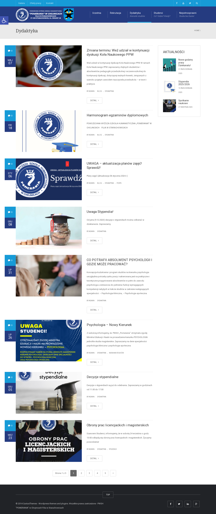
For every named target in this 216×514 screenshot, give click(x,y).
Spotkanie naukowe (183, 102)
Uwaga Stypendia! (100, 212)
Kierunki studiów (116, 353)
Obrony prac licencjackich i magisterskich (118, 425)
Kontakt (49, 3)
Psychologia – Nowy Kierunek (109, 325)
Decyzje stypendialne (102, 377)
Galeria (21, 3)
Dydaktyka (137, 15)
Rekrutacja (115, 13)
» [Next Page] (113, 473)
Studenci (162, 15)
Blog (99, 91)
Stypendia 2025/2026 (184, 83)
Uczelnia (96, 13)
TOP (108, 494)
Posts (119, 183)
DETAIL (94, 100)
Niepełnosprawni (187, 15)
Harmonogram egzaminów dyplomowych (117, 115)
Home (196, 30)
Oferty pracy (35, 3)
